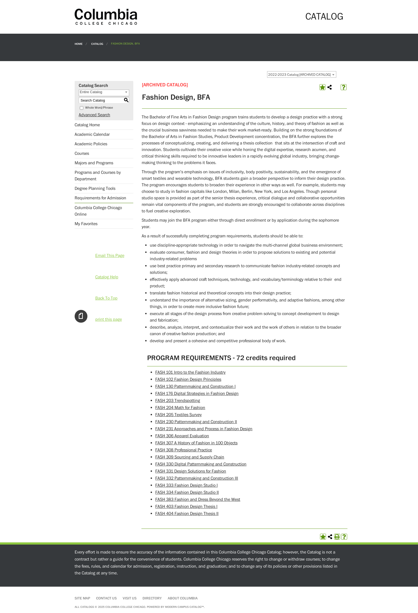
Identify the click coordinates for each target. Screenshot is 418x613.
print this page (108, 319)
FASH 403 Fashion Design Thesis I (186, 506)
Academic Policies (91, 144)
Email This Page (109, 255)
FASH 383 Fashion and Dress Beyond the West (197, 499)
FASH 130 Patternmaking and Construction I (195, 386)
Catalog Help (106, 277)
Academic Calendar (92, 134)
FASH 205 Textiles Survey (178, 414)
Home (79, 43)
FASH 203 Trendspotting (177, 400)
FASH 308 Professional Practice (183, 450)
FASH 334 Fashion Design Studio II (187, 492)
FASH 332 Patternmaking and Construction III (196, 478)
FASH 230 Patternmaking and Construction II (196, 422)
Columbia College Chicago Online (98, 211)
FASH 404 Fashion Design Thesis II (186, 513)
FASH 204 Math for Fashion (180, 407)
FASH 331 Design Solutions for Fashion (190, 471)
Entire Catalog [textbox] (91, 92)
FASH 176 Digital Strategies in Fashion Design (197, 393)
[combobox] (301, 74)
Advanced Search (94, 115)
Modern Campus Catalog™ (184, 607)
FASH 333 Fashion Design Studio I (186, 485)
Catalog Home (87, 125)
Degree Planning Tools (95, 188)
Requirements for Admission (100, 198)
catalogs (87, 607)
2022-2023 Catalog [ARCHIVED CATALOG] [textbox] (299, 75)
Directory (152, 598)
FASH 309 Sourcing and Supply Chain (189, 457)
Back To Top (106, 298)
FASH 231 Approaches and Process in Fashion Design (203, 429)
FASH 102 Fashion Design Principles (188, 379)
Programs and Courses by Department (98, 176)
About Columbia (183, 598)
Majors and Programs (94, 163)
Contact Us (106, 598)
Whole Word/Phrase (99, 108)
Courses (82, 153)
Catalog (97, 43)
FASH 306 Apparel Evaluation (182, 436)
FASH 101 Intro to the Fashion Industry (190, 372)
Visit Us (130, 598)
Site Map (82, 598)
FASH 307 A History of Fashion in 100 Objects (196, 443)
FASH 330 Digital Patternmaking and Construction (200, 464)
